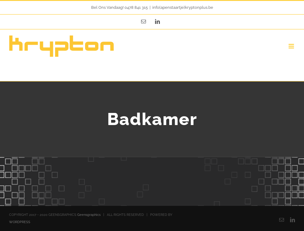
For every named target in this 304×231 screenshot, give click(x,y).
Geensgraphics (89, 215)
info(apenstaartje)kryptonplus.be (182, 7)
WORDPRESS (19, 222)
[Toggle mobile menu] (292, 46)
